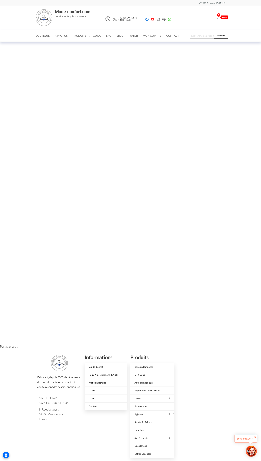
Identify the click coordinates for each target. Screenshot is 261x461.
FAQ (109, 35)
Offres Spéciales (142, 453)
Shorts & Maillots (143, 422)
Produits (79, 35)
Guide (97, 35)
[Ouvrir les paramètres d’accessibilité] (6, 455)
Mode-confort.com (72, 11)
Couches (138, 430)
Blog (120, 35)
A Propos (61, 35)
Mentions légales (97, 382)
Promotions (140, 406)
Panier (133, 35)
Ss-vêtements (152, 438)
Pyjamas (152, 414)
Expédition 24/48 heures (147, 390)
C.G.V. (92, 398)
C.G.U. (92, 390)
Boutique (43, 35)
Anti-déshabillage (143, 382)
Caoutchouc (140, 445)
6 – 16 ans (139, 374)
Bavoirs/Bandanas (143, 366)
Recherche (221, 35)
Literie (152, 398)
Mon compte (152, 35)
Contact (172, 35)
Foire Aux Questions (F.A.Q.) (103, 374)
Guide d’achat (96, 366)
